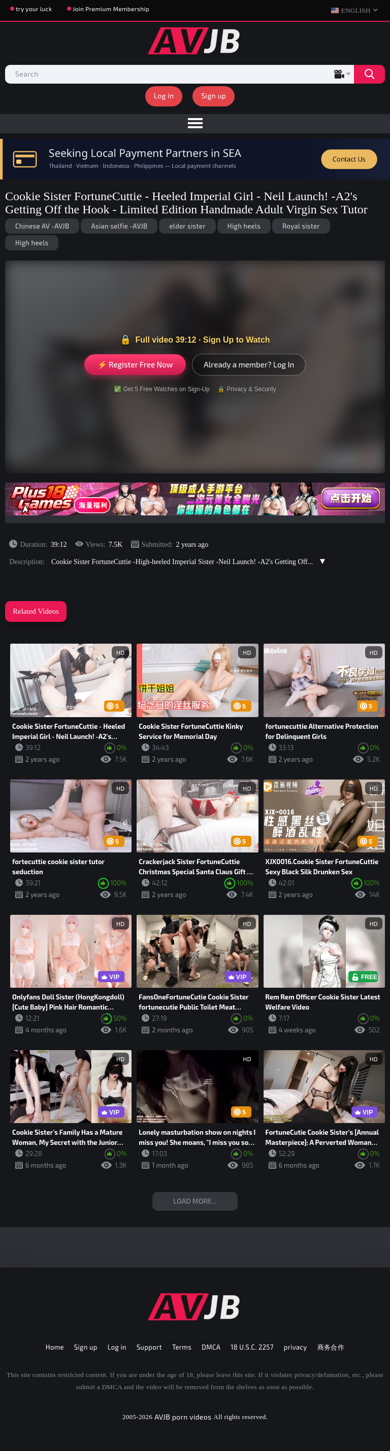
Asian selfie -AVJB (119, 226)
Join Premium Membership (111, 8)
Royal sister (301, 226)
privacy (295, 1347)
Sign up (213, 95)
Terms (181, 1347)
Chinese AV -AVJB (42, 226)
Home (55, 1347)
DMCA (211, 1347)
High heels (244, 226)
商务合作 (331, 1347)
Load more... (195, 1201)
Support (149, 1347)
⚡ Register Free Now (135, 364)
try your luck (34, 8)
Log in (164, 95)
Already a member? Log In (249, 364)
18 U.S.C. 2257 (252, 1347)
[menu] (195, 123)
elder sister (187, 226)
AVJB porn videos (182, 1416)
